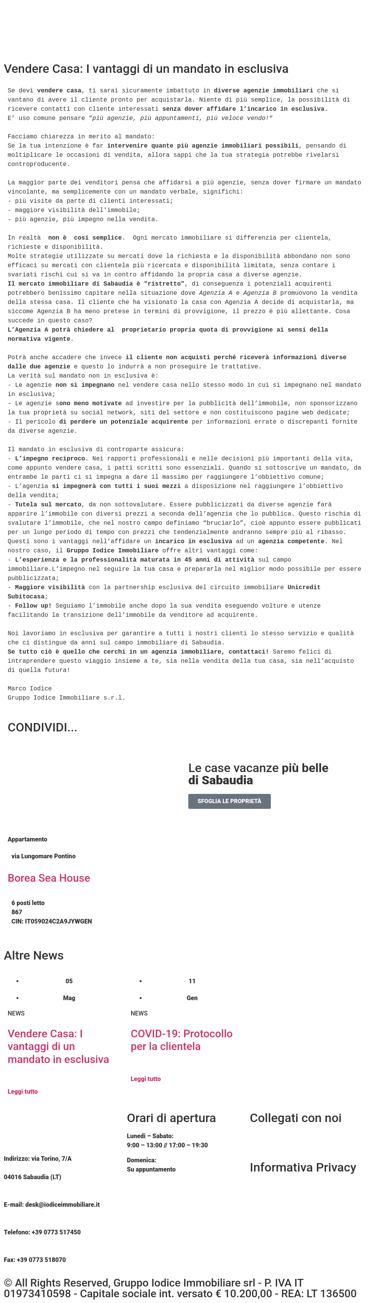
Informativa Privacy (303, 1167)
